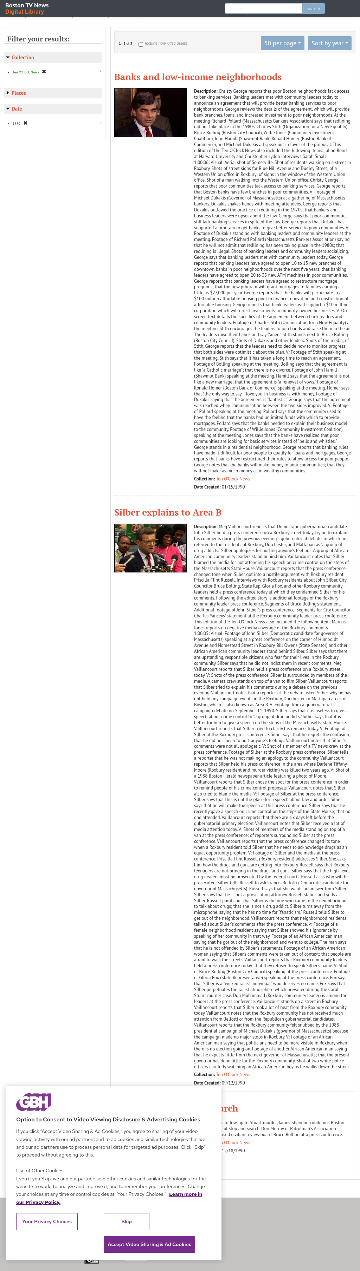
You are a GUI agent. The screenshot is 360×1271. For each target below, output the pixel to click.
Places (19, 93)
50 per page (280, 43)
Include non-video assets (166, 43)
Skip (127, 1221)
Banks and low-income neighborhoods (198, 77)
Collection (23, 57)
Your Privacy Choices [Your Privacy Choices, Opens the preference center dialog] (47, 1221)
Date (17, 108)
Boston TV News (27, 8)
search (313, 8)
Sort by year (327, 43)
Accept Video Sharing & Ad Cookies (149, 1244)
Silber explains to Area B (167, 512)
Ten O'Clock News (233, 479)
